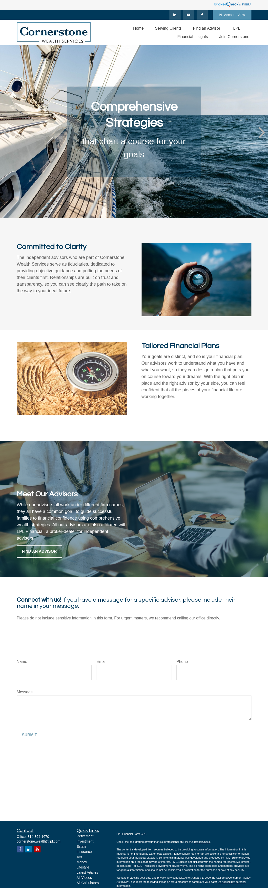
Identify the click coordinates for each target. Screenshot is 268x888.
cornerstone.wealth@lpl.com (39, 841)
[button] (138, 28)
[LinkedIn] (175, 15)
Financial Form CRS (134, 833)
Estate (81, 846)
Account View (232, 15)
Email (101, 661)
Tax (79, 857)
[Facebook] (202, 15)
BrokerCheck (202, 841)
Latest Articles (87, 872)
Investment (85, 841)
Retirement (85, 836)
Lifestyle (83, 867)
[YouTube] (188, 15)
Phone (182, 661)
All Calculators (88, 883)
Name (22, 661)
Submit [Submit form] (29, 735)
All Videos (84, 878)
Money (82, 862)
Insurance (84, 852)
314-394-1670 (38, 837)
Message (25, 692)
